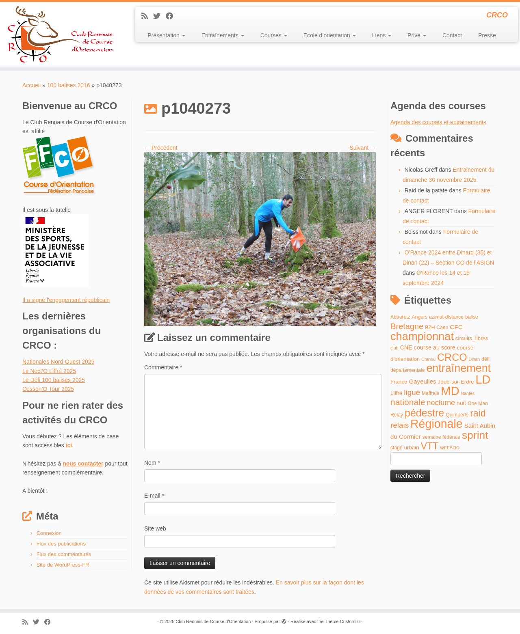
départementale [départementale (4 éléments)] (407, 370)
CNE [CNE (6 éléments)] (406, 347)
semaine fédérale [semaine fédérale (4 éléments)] (441, 437)
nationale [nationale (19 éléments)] (407, 402)
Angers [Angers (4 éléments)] (420, 317)
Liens (381, 35)
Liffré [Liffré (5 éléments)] (396, 393)
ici (69, 445)
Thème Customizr (342, 621)
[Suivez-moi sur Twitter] (159, 16)
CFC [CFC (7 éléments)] (456, 326)
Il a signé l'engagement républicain (66, 300)
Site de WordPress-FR (63, 565)
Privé (416, 35)
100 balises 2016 (68, 85)
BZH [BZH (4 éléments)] (430, 327)
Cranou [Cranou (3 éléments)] (428, 359)
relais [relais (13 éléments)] (399, 425)
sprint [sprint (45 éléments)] (475, 435)
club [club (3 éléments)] (394, 347)
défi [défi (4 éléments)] (485, 359)
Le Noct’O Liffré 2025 (49, 371)
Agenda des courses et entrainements (438, 122)
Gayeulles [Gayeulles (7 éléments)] (422, 381)
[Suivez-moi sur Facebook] (172, 16)
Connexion (49, 533)
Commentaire (163, 367)
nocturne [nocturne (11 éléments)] (441, 403)
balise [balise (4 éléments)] (471, 317)
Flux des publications (61, 544)
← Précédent (161, 147)
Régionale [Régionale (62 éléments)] (436, 423)
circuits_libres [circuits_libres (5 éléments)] (471, 338)
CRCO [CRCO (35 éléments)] (452, 357)
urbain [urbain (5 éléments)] (411, 447)
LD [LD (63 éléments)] (482, 379)
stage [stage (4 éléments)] (396, 448)
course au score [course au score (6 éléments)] (434, 347)
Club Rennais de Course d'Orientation (213, 621)
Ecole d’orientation (329, 35)
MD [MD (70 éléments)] (450, 390)
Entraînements (223, 35)
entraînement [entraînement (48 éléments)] (458, 368)
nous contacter (83, 463)
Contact (452, 35)
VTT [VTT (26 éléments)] (430, 446)
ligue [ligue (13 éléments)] (412, 392)
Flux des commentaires (64, 554)
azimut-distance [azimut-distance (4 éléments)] (446, 317)
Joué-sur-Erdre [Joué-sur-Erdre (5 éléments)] (456, 382)
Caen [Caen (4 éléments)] (442, 327)
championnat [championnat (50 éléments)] (422, 336)
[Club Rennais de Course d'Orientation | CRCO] (60, 34)
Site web (155, 528)
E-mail (154, 495)
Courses (273, 35)
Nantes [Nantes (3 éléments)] (468, 393)
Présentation (166, 35)
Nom (152, 462)
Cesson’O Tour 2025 (48, 389)
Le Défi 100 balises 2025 (53, 380)
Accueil (31, 85)
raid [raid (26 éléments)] (477, 413)
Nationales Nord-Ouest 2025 (58, 361)
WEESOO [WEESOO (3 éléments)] (449, 447)
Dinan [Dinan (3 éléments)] (474, 359)
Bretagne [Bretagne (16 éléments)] (406, 326)
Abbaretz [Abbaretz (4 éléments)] (400, 317)
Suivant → (362, 147)
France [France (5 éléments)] (398, 382)
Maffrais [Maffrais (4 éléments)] (430, 393)
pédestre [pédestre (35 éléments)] (424, 412)
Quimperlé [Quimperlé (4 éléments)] (457, 415)
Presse (487, 35)
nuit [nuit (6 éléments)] (461, 403)
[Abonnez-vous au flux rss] (147, 16)
